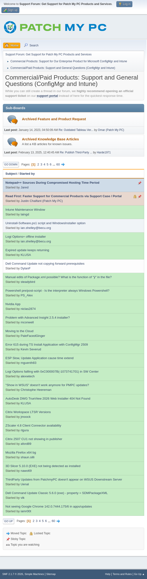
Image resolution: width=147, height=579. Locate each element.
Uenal (25, 484)
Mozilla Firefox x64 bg (20, 452)
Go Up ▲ (139, 574)
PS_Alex (27, 295)
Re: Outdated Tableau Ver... (76, 130)
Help (107, 574)
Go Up (8, 521)
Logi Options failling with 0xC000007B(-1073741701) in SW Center (52, 371)
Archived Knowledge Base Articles (50, 139)
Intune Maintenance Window (25, 209)
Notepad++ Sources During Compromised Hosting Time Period (52, 182)
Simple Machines (34, 574)
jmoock (25, 417)
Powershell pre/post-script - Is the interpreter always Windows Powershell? (57, 290)
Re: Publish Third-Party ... (76, 152)
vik (22, 497)
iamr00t (26, 511)
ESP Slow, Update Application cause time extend (39, 358)
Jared (24, 187)
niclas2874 (28, 309)
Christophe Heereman (36, 390)
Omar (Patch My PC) (111, 130)
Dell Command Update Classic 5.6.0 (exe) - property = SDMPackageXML (56, 493)
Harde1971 (104, 152)
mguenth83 (28, 363)
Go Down (10, 164)
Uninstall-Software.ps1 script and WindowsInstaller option (45, 223)
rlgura (25, 430)
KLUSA (26, 255)
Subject (11, 173)
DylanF (25, 268)
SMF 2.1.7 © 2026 (12, 574)
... (54, 164)
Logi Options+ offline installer (25, 236)
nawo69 (26, 470)
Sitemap (51, 574)
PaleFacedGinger (33, 336)
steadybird (28, 282)
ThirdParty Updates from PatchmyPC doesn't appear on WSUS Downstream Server (63, 479)
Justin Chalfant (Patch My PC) (42, 201)
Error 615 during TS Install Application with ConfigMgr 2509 (46, 344)
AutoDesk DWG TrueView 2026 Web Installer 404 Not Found (47, 398)
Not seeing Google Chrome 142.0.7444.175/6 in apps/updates (48, 506)
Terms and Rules (122, 574)
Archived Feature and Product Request (54, 119)
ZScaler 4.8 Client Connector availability (33, 425)
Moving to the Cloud (19, 331)
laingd (25, 214)
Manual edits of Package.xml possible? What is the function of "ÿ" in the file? (58, 277)
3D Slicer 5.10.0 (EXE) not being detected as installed (42, 466)
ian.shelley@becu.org (36, 228)
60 (58, 164)
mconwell (27, 322)
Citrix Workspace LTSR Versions (28, 412)
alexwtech (27, 376)
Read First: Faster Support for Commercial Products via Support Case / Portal (63, 196)
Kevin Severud (31, 349)
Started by (27, 173)
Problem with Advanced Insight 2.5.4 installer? (37, 317)
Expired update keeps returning (27, 250)
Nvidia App (13, 304)
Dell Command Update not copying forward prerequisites (44, 263)
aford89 (26, 443)
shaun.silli (27, 457)
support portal (47, 96)
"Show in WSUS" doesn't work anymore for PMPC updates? (47, 385)
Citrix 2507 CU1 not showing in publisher (33, 439)
